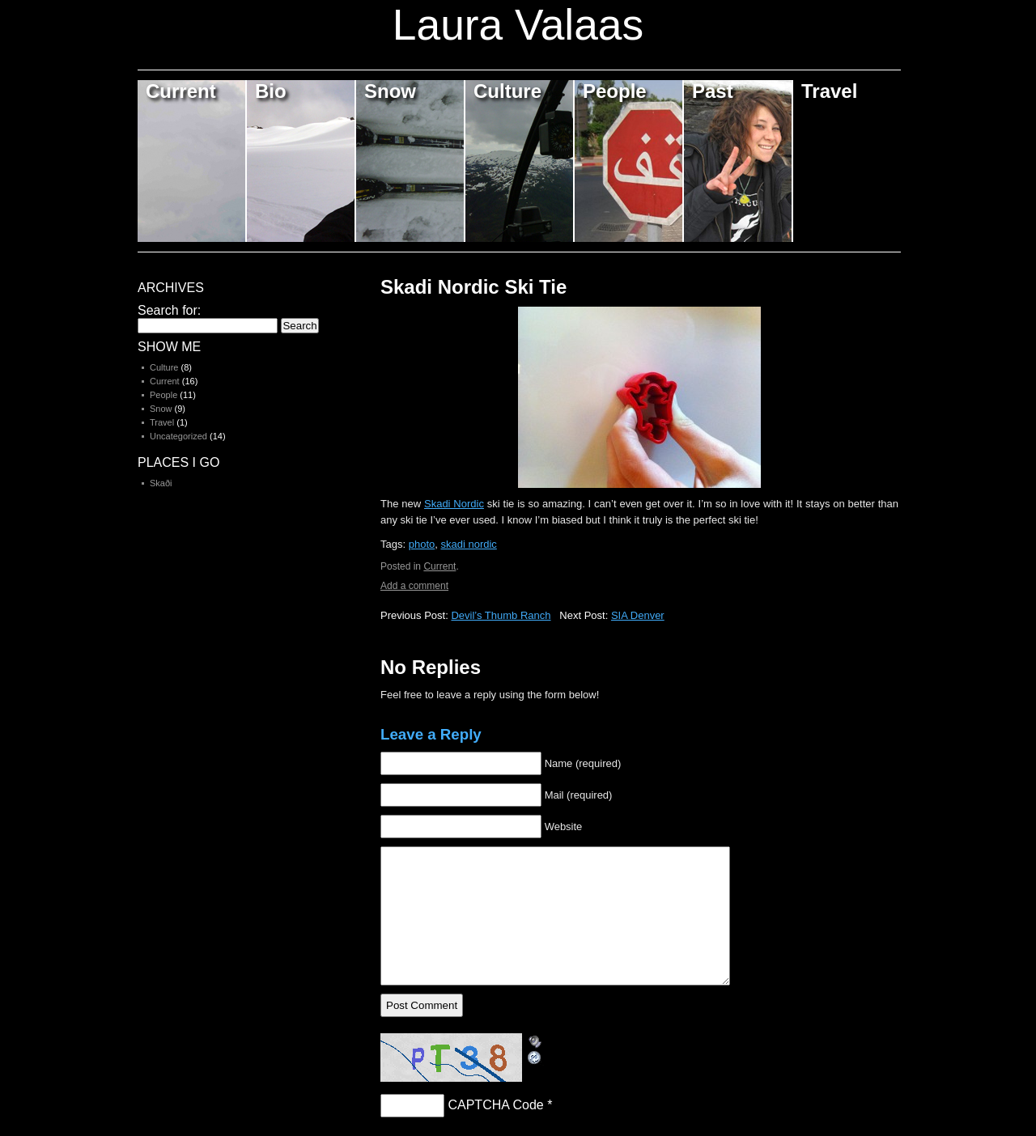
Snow (390, 91)
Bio (271, 91)
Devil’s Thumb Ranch (500, 615)
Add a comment (414, 585)
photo (422, 544)
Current (181, 91)
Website (564, 826)
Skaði (161, 483)
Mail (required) (579, 795)
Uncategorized (178, 436)
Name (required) (583, 763)
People (615, 91)
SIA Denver (637, 615)
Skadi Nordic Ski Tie (473, 287)
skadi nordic (468, 544)
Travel (829, 91)
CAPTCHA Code (495, 1105)
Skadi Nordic (454, 504)
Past (712, 91)
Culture (507, 91)
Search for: (169, 310)
